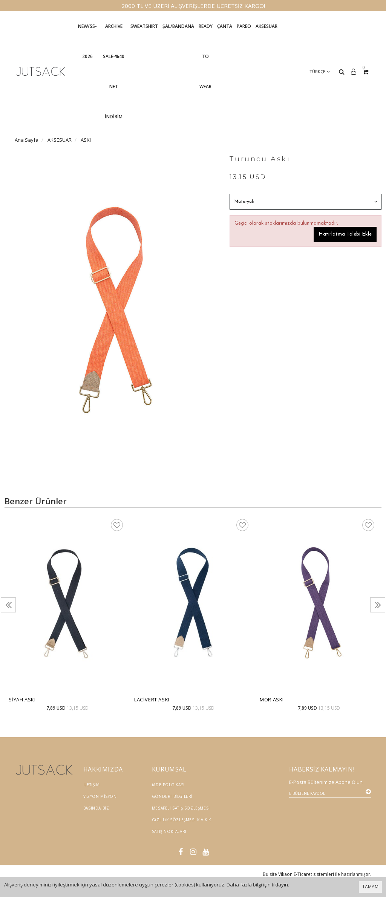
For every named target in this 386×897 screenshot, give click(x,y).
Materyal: (244, 201)
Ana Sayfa (26, 139)
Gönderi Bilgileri (172, 796)
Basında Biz (96, 808)
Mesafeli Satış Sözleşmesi (181, 808)
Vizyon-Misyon (100, 796)
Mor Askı (272, 699)
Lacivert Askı (152, 699)
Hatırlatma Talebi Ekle (345, 234)
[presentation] (8, 604)
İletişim (91, 784)
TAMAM (370, 886)
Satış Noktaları (169, 831)
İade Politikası (168, 784)
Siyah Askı (22, 699)
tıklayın (280, 884)
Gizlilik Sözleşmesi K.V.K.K (181, 819)
